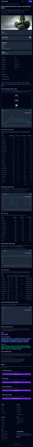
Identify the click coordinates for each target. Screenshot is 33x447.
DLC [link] (28, 82)
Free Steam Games (20, 422)
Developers (3, 423)
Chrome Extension (4, 431)
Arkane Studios (16, 64)
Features (16, 71)
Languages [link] (23, 84)
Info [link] (15, 84)
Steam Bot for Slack (4, 434)
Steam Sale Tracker (20, 418)
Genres (2, 418)
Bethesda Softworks (17, 66)
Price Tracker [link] (14, 82)
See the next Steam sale (16, 398)
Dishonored (7, 3)
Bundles (2, 411)
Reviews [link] (9, 82)
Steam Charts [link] (4, 82)
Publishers (3, 425)
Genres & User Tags (16, 76)
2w (2, 110)
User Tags (3, 422)
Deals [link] (24, 82)
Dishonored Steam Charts (14, 3)
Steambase (18, 433)
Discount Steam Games (20, 420)
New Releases (19, 411)
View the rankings (16, 382)
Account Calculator (4, 438)
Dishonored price (6, 191)
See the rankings (16, 390)
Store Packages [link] (10, 84)
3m (5, 110)
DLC (2, 407)
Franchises (3, 427)
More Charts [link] (29, 84)
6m (5, 194)
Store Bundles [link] (4, 84)
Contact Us (22, 445)
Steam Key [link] (19, 82)
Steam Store (22, 358)
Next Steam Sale (4, 436)
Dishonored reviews (20, 248)
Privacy (10, 445)
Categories (3, 420)
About (19, 445)
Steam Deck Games (20, 414)
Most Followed (19, 409)
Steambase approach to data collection (24, 355)
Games (4, 3)
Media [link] (18, 84)
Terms (13, 445)
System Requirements (16, 79)
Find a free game (16, 374)
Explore (30, 1)
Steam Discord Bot (4, 433)
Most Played (19, 407)
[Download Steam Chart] (30, 110)
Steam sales (11, 215)
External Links (16, 74)
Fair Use (16, 445)
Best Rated (18, 406)
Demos (2, 409)
